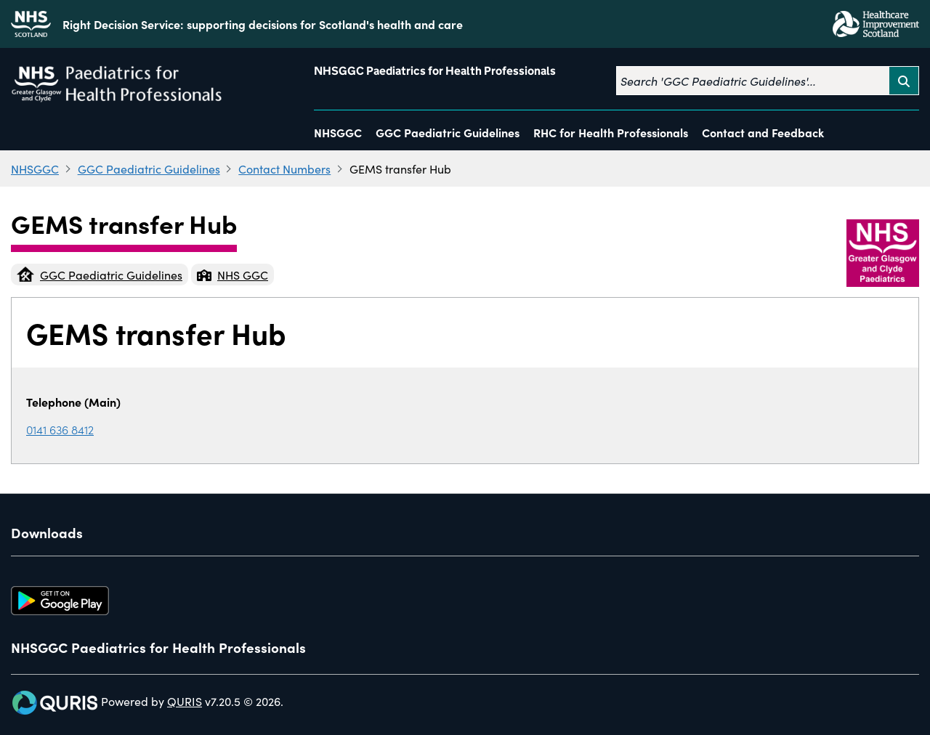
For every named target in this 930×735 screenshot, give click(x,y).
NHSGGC (338, 132)
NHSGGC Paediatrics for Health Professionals (435, 71)
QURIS (184, 701)
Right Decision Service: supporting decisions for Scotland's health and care (262, 24)
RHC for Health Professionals (610, 132)
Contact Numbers (284, 168)
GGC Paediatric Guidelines (447, 132)
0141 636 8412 (60, 429)
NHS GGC (232, 275)
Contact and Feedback (763, 132)
